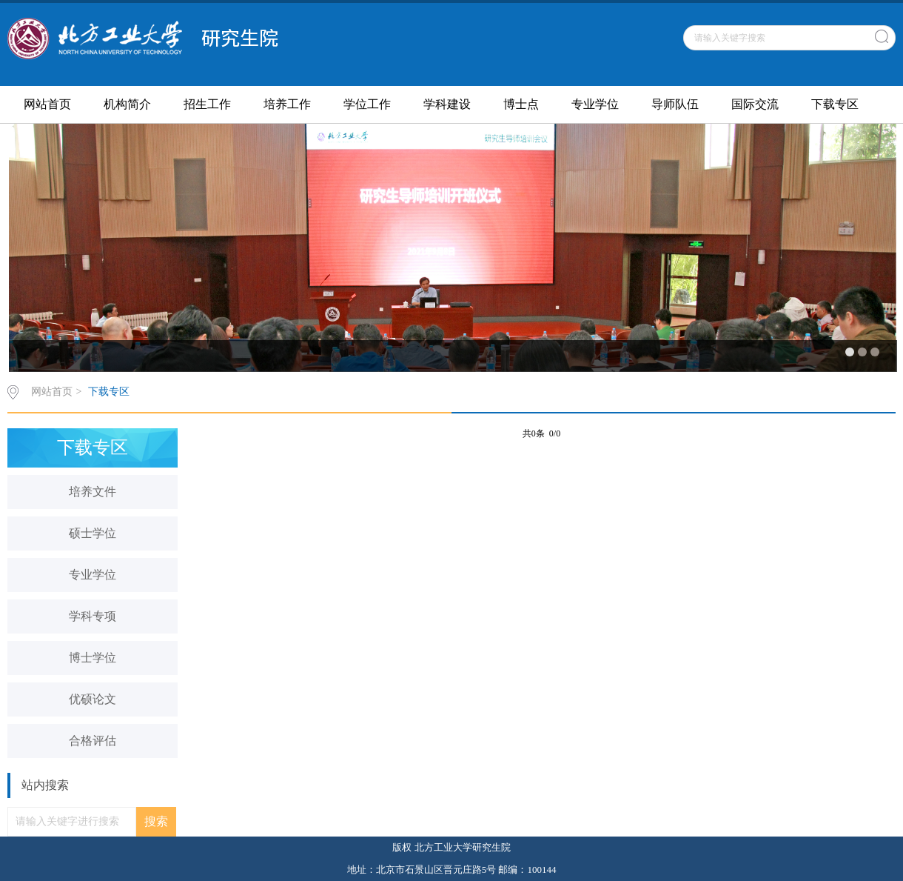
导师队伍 (675, 104)
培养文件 (92, 491)
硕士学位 (92, 533)
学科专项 (92, 616)
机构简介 (127, 104)
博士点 (521, 104)
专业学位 (595, 104)
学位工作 (367, 104)
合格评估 (92, 740)
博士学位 (92, 657)
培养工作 (287, 104)
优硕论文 (92, 699)
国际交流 (755, 104)
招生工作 (207, 104)
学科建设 (447, 104)
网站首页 (47, 104)
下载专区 (835, 104)
